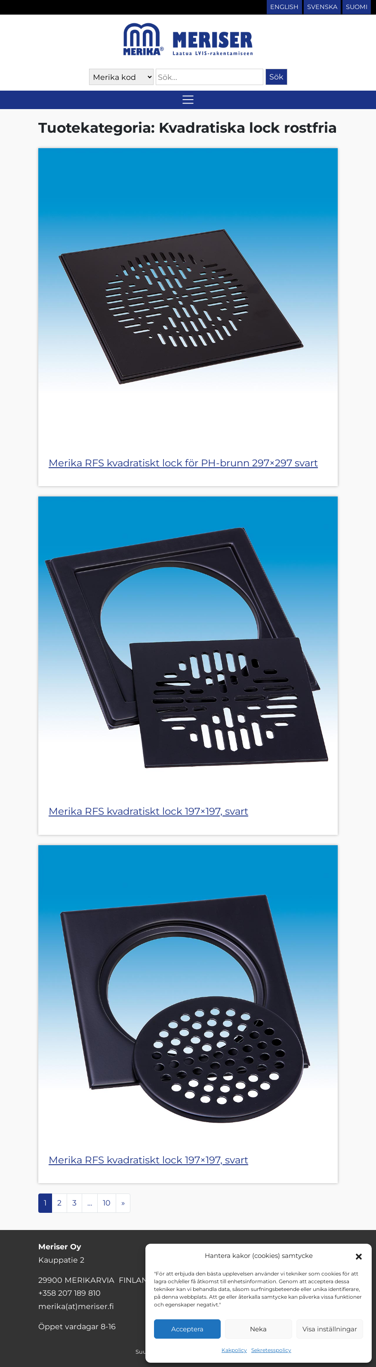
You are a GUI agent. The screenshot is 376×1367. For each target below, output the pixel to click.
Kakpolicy (234, 1350)
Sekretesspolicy (271, 1350)
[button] (358, 1255)
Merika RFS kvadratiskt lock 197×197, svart (148, 811)
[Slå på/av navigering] (188, 100)
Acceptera (187, 1329)
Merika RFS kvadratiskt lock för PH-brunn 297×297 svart (183, 463)
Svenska (322, 7)
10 (107, 1202)
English (284, 7)
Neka (258, 1329)
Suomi (356, 7)
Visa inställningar (329, 1329)
